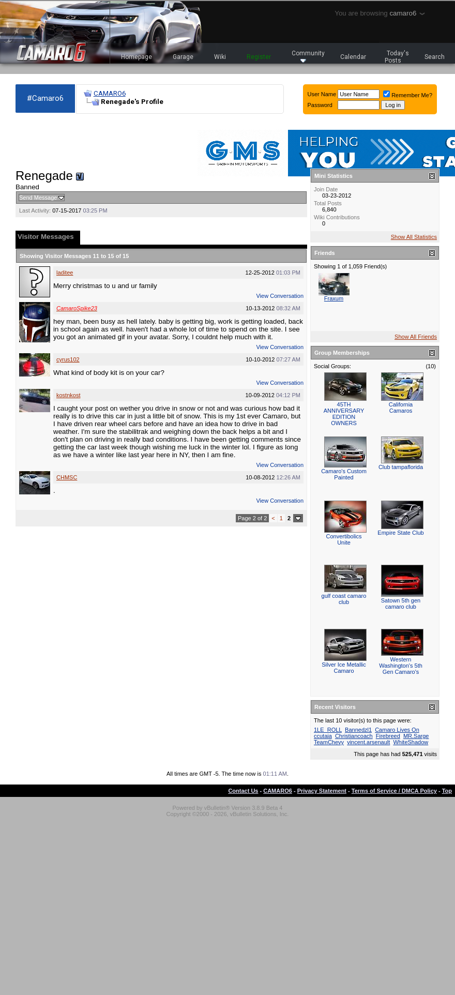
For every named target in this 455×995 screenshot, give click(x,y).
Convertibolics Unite (343, 539)
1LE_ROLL (328, 730)
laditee (64, 272)
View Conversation (280, 296)
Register (259, 57)
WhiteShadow (410, 742)
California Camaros (401, 407)
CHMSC (66, 477)
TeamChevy (329, 742)
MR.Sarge (416, 736)
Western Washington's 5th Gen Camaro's (400, 665)
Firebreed (388, 736)
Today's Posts (397, 57)
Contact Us (243, 791)
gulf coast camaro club (344, 599)
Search (434, 57)
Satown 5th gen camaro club (400, 603)
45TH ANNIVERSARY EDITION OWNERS (344, 413)
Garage (183, 57)
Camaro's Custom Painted (344, 474)
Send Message (38, 197)
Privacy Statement (321, 791)
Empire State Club (400, 533)
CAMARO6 (110, 93)
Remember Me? (407, 95)
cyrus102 (68, 359)
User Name (322, 94)
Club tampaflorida (400, 467)
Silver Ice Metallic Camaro (344, 667)
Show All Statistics (414, 237)
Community (308, 56)
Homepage (136, 57)
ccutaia (323, 736)
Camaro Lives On (397, 730)
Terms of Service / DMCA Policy (394, 791)
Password (320, 105)
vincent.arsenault (368, 742)
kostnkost (68, 395)
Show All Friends (416, 337)
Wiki (220, 57)
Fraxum (333, 298)
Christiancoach (354, 736)
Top (447, 791)
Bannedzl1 (358, 730)
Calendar (353, 57)
